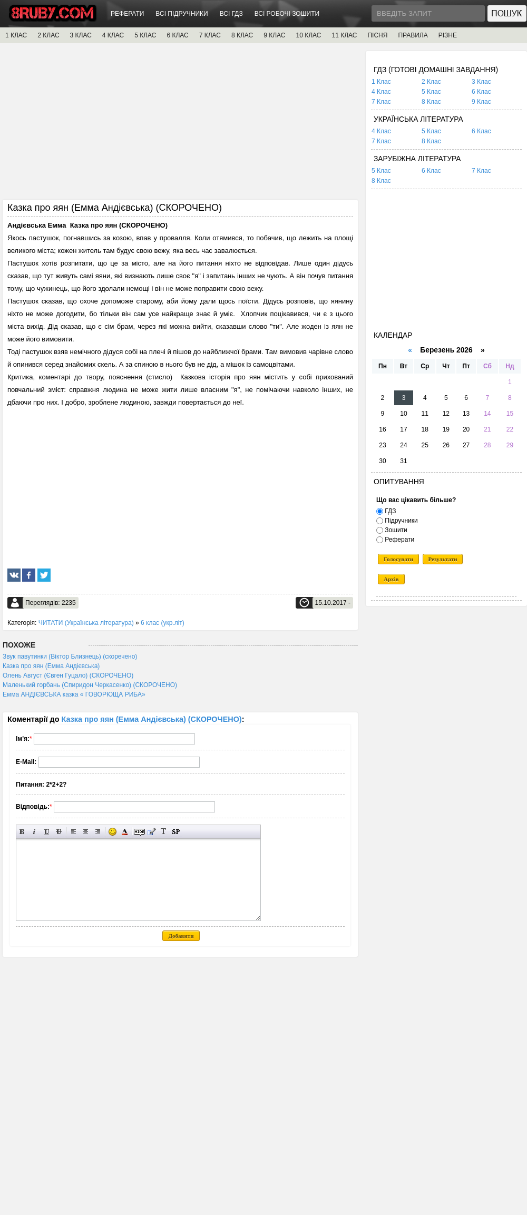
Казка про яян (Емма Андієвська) (51, 666)
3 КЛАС (81, 35)
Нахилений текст (34, 831)
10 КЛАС (308, 35)
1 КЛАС (16, 35)
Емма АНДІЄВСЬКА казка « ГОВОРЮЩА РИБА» (74, 694)
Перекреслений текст (59, 831)
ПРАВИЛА (412, 35)
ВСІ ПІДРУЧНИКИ (181, 13)
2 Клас (431, 81)
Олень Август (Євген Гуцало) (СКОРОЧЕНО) (68, 675)
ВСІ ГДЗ (231, 13)
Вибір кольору (125, 831)
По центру (86, 831)
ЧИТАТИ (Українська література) (86, 622)
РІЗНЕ (447, 35)
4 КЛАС (113, 35)
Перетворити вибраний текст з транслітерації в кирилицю (164, 831)
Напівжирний (22, 831)
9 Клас (481, 101)
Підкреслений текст (47, 831)
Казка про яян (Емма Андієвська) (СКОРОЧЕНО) (152, 719)
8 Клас (431, 101)
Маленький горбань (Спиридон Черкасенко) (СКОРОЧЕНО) (90, 685)
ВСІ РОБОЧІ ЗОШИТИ (287, 13)
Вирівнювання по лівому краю (73, 831)
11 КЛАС (344, 35)
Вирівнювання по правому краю (98, 831)
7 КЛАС (210, 35)
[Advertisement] (180, 125)
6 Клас (481, 91)
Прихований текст (139, 831)
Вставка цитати (151, 831)
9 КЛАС (274, 35)
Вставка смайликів (112, 831)
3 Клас (481, 81)
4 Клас (381, 91)
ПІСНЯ (377, 35)
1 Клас (381, 81)
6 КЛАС (177, 35)
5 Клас (431, 91)
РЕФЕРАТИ (127, 13)
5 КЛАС (145, 35)
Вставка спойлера (176, 831)
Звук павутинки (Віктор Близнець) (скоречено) (70, 656)
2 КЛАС (48, 35)
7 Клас (381, 101)
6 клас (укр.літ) (162, 622)
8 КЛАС (242, 35)
